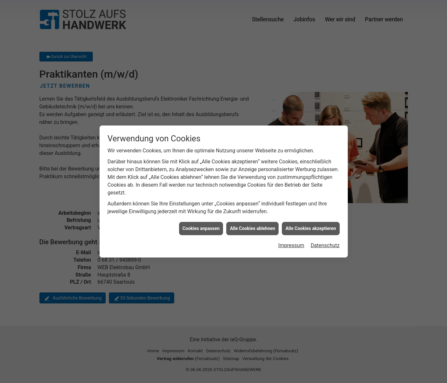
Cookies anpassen (201, 225)
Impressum (291, 242)
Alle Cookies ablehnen (252, 225)
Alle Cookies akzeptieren (310, 225)
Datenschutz (325, 242)
